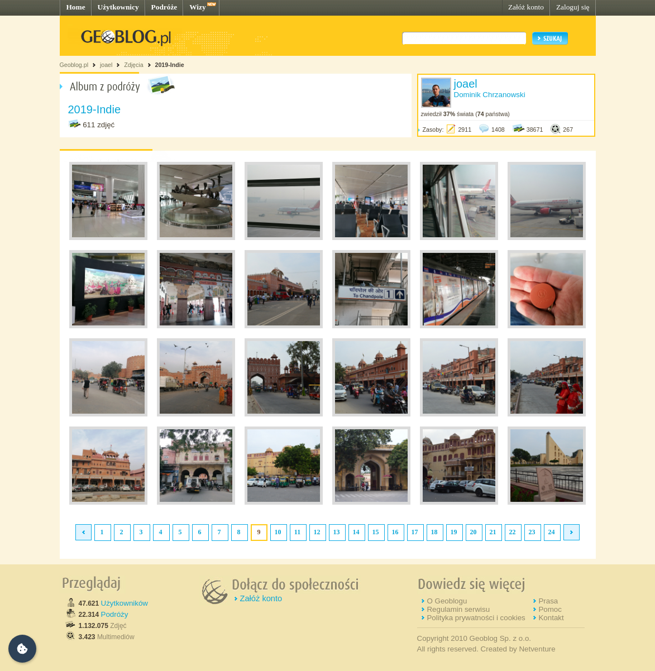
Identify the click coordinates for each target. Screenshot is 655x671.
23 (532, 532)
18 (434, 532)
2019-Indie (169, 64)
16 (395, 532)
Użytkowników (124, 603)
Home (75, 7)
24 (551, 532)
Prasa (548, 601)
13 (336, 532)
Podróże (164, 7)
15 (375, 532)
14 (356, 532)
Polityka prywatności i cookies (476, 618)
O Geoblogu (447, 601)
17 (415, 532)
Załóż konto (526, 7)
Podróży (114, 614)
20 (473, 532)
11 (297, 532)
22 (512, 532)
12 (317, 532)
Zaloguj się (573, 7)
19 (454, 532)
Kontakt (550, 618)
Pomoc (549, 609)
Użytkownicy (118, 7)
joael (106, 64)
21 (493, 532)
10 (278, 532)
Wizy (197, 7)
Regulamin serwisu (458, 609)
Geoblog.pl (74, 64)
